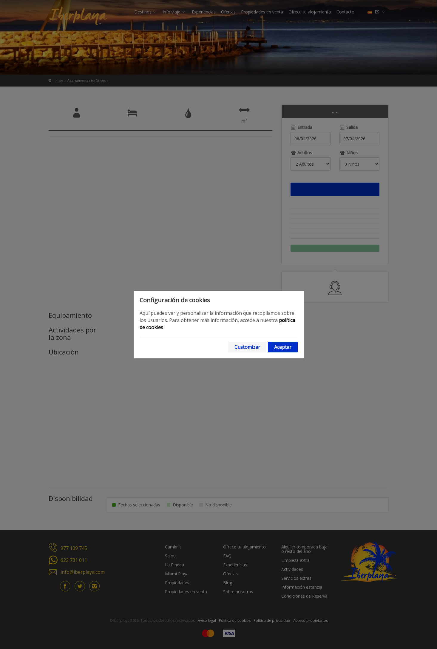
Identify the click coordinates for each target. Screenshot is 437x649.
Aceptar (282, 347)
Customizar (247, 347)
